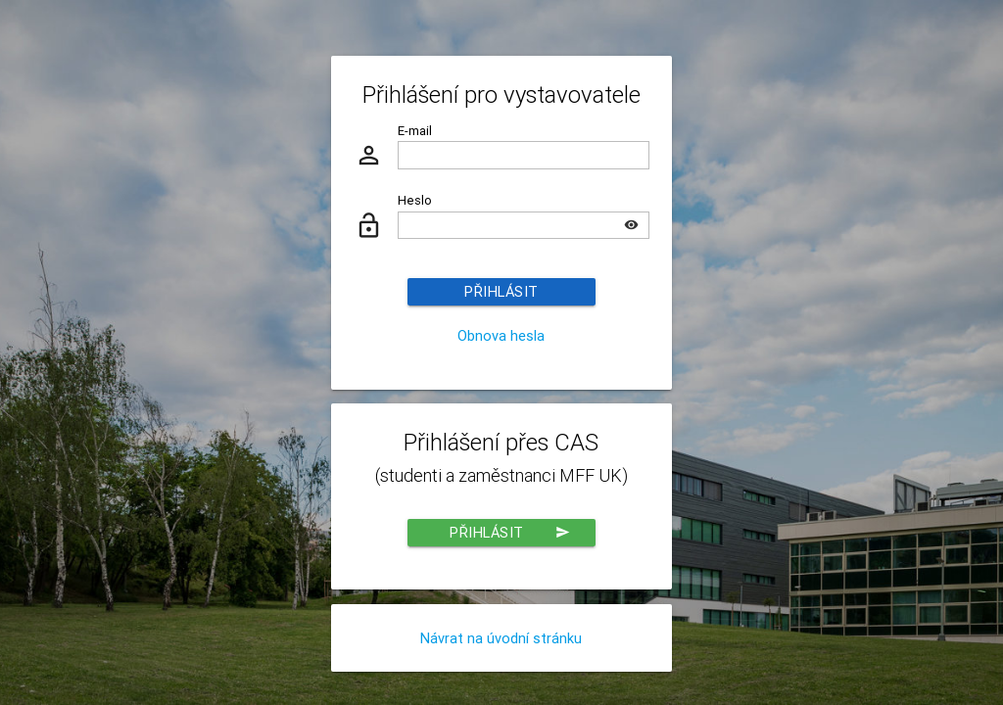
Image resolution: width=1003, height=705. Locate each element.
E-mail (415, 130)
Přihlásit (501, 291)
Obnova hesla (501, 335)
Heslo (415, 200)
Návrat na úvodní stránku (501, 638)
